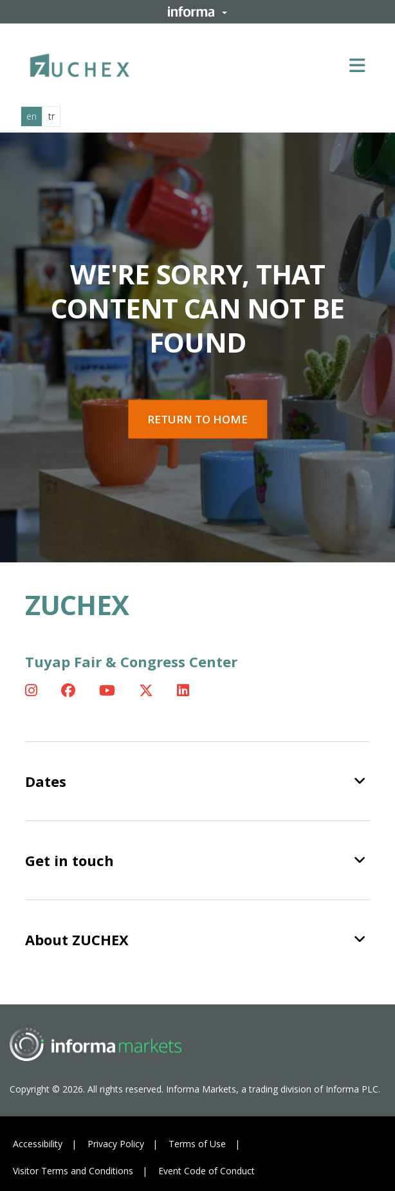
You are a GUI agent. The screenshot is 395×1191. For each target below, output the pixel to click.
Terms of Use (197, 1144)
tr (51, 116)
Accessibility (37, 1144)
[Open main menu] (362, 64)
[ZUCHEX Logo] (80, 63)
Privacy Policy (115, 1144)
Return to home (197, 419)
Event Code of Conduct (206, 1171)
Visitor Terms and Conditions (73, 1171)
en (31, 116)
